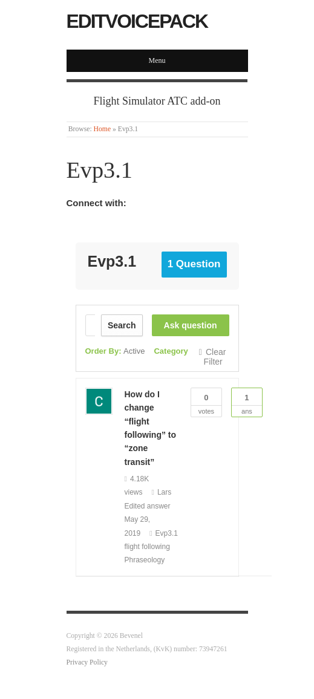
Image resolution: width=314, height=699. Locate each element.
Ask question (190, 325)
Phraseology (145, 560)
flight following (147, 546)
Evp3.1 (166, 533)
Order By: (115, 351)
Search (122, 325)
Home (102, 129)
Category (171, 351)
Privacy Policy (87, 662)
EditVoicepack (137, 21)
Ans (247, 401)
